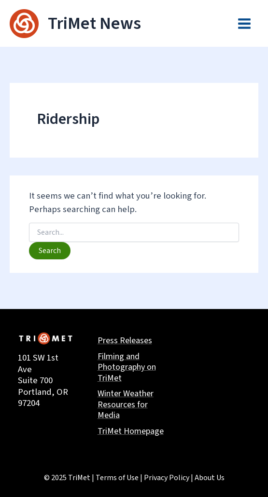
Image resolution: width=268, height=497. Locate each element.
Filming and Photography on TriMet (127, 367)
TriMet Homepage (131, 431)
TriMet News (94, 23)
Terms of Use (117, 477)
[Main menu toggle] (244, 24)
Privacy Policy (166, 477)
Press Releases (125, 341)
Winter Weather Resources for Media (126, 405)
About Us (210, 477)
